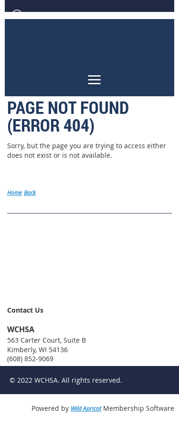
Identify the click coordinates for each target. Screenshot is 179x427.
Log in (33, 14)
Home (14, 192)
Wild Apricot (86, 408)
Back (30, 192)
